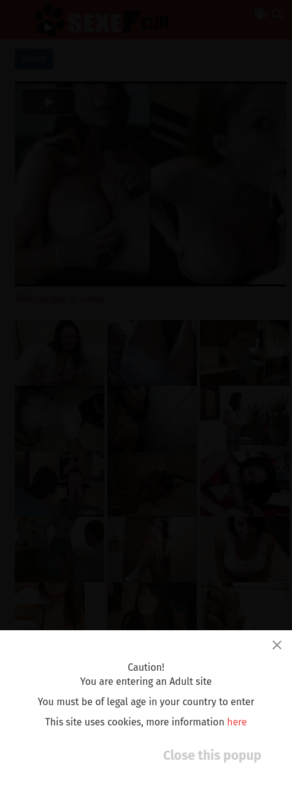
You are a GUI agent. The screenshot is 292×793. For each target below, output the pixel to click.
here (237, 722)
